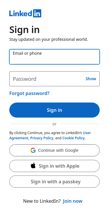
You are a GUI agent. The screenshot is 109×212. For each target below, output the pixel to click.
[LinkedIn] (54, 14)
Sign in (54, 110)
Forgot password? (29, 93)
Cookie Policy (73, 138)
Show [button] (90, 78)
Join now (73, 201)
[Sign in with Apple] (54, 166)
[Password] (54, 78)
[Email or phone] (54, 56)
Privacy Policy (41, 138)
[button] (54, 150)
